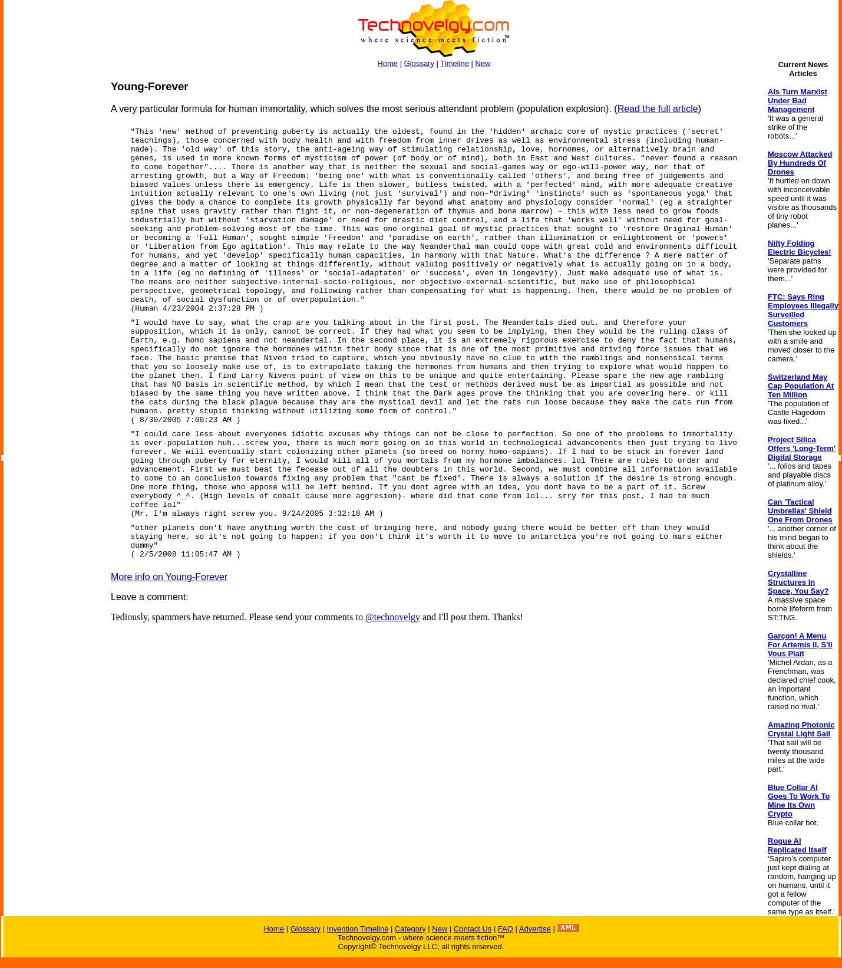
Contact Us (472, 928)
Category (410, 928)
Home (387, 63)
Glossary (419, 63)
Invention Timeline (358, 928)
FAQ (505, 928)
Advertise (535, 928)
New (483, 63)
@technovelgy (392, 617)
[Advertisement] (51, 257)
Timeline (454, 63)
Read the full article (658, 109)
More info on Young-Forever (169, 577)
